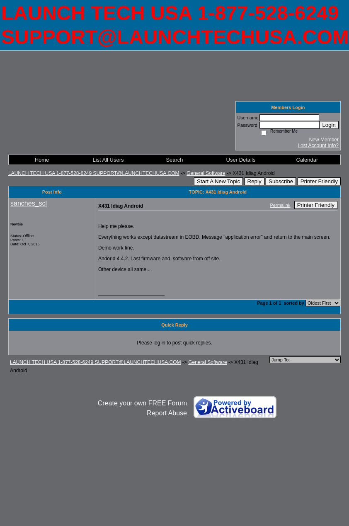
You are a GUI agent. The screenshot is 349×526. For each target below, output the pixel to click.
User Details (241, 160)
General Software (206, 173)
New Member (324, 140)
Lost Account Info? (318, 145)
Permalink (280, 205)
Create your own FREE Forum (142, 403)
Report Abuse (167, 413)
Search (174, 160)
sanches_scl (28, 203)
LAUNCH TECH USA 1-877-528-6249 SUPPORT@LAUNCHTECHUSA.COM (93, 173)
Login (329, 125)
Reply (254, 181)
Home (42, 160)
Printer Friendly (319, 181)
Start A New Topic (218, 181)
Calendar (307, 160)
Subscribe (281, 181)
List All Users (108, 160)
